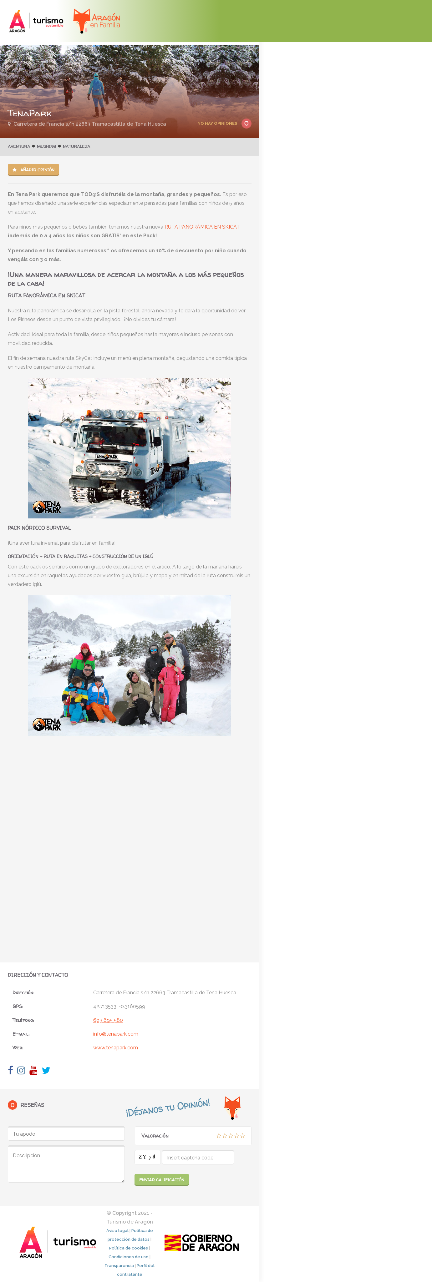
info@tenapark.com (115, 1034)
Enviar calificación (161, 1180)
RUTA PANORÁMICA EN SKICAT (202, 227)
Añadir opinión (33, 169)
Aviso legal (117, 1230)
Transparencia (119, 1265)
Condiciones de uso (129, 1256)
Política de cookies (128, 1248)
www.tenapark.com (115, 1048)
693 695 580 (108, 1020)
